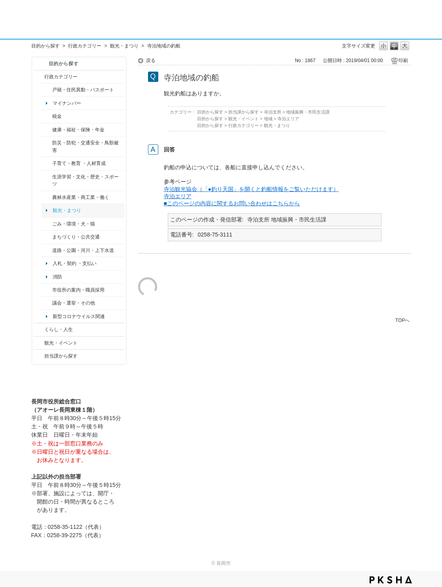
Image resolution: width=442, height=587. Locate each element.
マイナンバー (67, 103)
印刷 (403, 60)
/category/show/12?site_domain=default (39, 329)
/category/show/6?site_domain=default (47, 236)
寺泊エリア (288, 118)
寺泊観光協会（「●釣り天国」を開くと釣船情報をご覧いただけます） (251, 189)
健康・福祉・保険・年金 (78, 130)
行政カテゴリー (84, 46)
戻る (151, 60)
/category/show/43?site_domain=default (47, 180)
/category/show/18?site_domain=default (39, 343)
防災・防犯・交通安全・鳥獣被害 (85, 146)
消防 (57, 277)
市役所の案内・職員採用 (78, 290)
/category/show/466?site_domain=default (47, 303)
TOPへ (402, 320)
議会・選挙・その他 (73, 303)
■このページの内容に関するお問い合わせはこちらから (232, 203)
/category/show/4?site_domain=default (47, 129)
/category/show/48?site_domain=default (47, 163)
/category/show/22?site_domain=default (47, 223)
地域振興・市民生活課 (308, 112)
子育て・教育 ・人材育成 (79, 163)
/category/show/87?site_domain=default (47, 250)
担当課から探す (61, 356)
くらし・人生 (58, 329)
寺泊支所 (272, 112)
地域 (268, 118)
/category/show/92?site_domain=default (47, 116)
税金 (57, 116)
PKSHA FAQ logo (391, 580)
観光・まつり (124, 46)
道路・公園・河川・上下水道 (83, 250)
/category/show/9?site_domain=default (39, 356)
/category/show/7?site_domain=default (47, 89)
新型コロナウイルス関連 (79, 316)
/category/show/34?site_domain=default (47, 197)
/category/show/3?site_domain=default (39, 76)
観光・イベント (61, 343)
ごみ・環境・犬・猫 (73, 224)
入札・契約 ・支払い (75, 263)
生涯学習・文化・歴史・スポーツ (85, 180)
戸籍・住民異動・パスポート (83, 90)
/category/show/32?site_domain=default (47, 290)
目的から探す (45, 46)
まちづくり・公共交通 (76, 237)
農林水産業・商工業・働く (80, 197)
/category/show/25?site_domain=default (47, 146)
